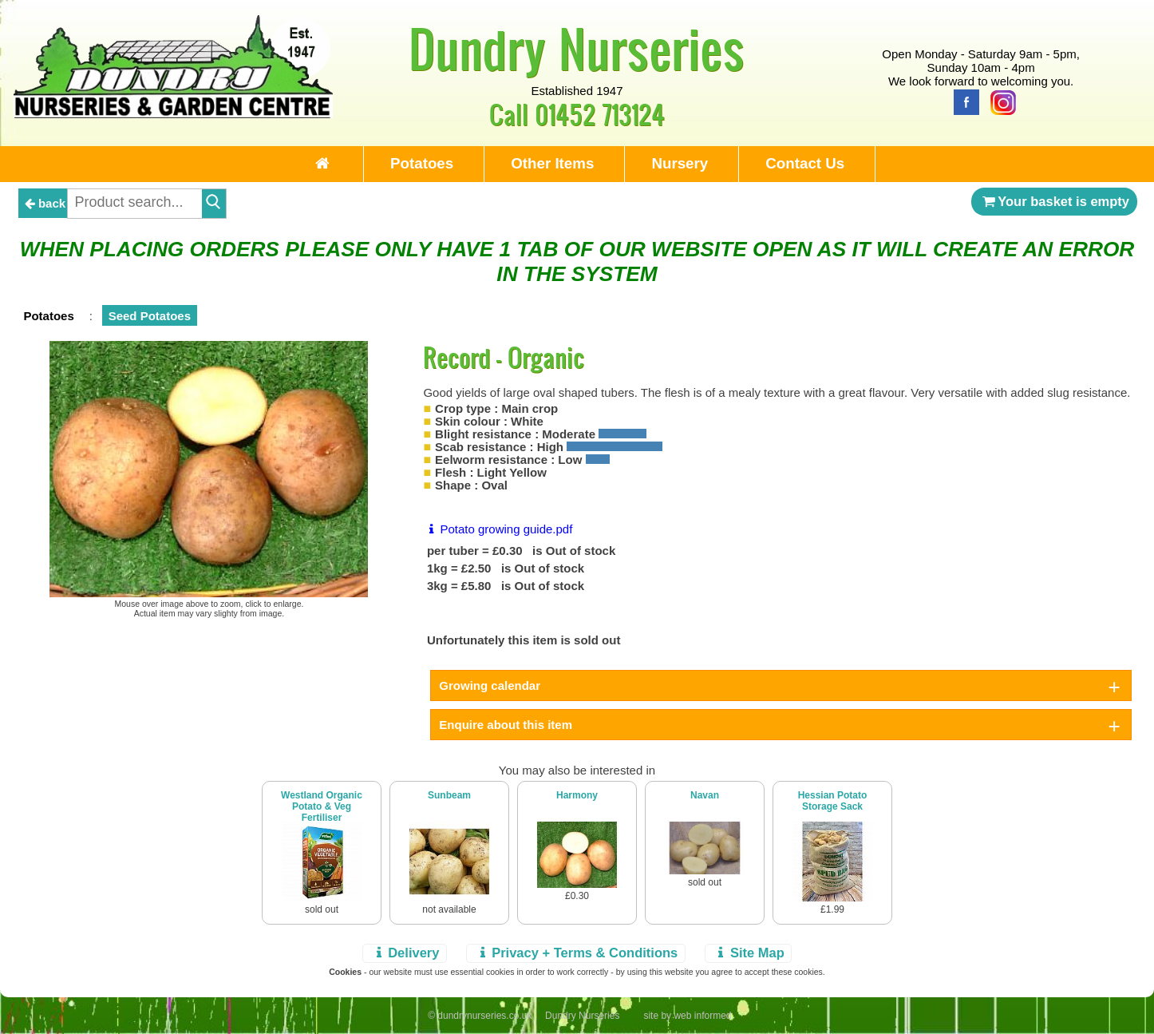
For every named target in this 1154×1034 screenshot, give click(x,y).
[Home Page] (173, 114)
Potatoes (421, 163)
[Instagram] (999, 101)
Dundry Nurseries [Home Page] (577, 48)
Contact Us (804, 163)
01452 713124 (600, 114)
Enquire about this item (505, 724)
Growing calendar (489, 685)
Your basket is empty (1054, 201)
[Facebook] (962, 101)
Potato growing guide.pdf (497, 529)
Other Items (552, 163)
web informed (702, 1015)
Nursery (679, 163)
